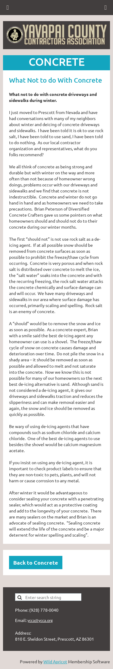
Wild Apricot (55, 661)
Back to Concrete (35, 562)
